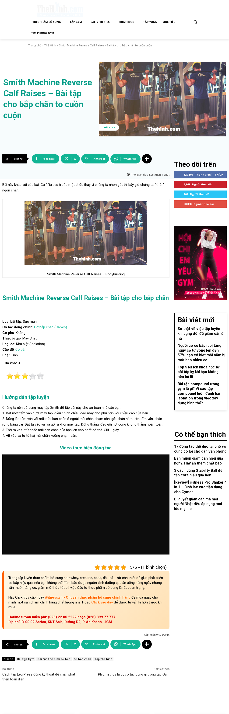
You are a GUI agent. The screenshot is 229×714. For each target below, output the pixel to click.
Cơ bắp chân (82, 659)
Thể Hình (50, 45)
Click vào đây (102, 602)
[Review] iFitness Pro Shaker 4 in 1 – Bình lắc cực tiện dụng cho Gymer (200, 459)
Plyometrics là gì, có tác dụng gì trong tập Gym (133, 674)
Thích (219, 173)
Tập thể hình (103, 659)
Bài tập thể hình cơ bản (54, 659)
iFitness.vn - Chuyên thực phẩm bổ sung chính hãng (88, 597)
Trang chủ (34, 45)
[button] (195, 22)
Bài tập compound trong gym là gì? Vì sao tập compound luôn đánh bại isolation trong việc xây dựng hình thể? (200, 373)
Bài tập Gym (26, 659)
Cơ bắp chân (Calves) (50, 327)
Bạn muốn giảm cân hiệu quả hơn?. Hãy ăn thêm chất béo (196, 435)
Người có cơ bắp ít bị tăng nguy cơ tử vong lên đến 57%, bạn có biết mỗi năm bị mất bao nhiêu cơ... (201, 343)
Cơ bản (20, 349)
